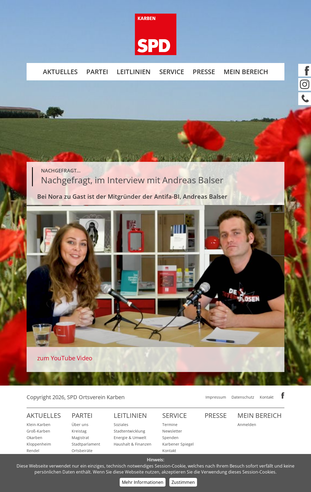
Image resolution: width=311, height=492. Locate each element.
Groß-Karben (38, 431)
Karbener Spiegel (178, 444)
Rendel (33, 450)
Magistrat (80, 437)
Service (171, 71)
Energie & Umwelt (130, 437)
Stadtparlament (86, 444)
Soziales (121, 424)
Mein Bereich (246, 71)
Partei (97, 71)
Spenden (170, 437)
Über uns (80, 424)
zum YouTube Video (64, 358)
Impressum (215, 397)
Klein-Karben (38, 424)
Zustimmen (183, 482)
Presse (204, 71)
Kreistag (79, 431)
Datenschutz (242, 397)
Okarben (34, 437)
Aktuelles (60, 71)
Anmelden (246, 424)
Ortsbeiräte (82, 450)
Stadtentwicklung (129, 431)
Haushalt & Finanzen (132, 444)
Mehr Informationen (142, 482)
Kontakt (267, 397)
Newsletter (172, 431)
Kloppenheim (39, 444)
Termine (169, 424)
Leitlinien (134, 71)
